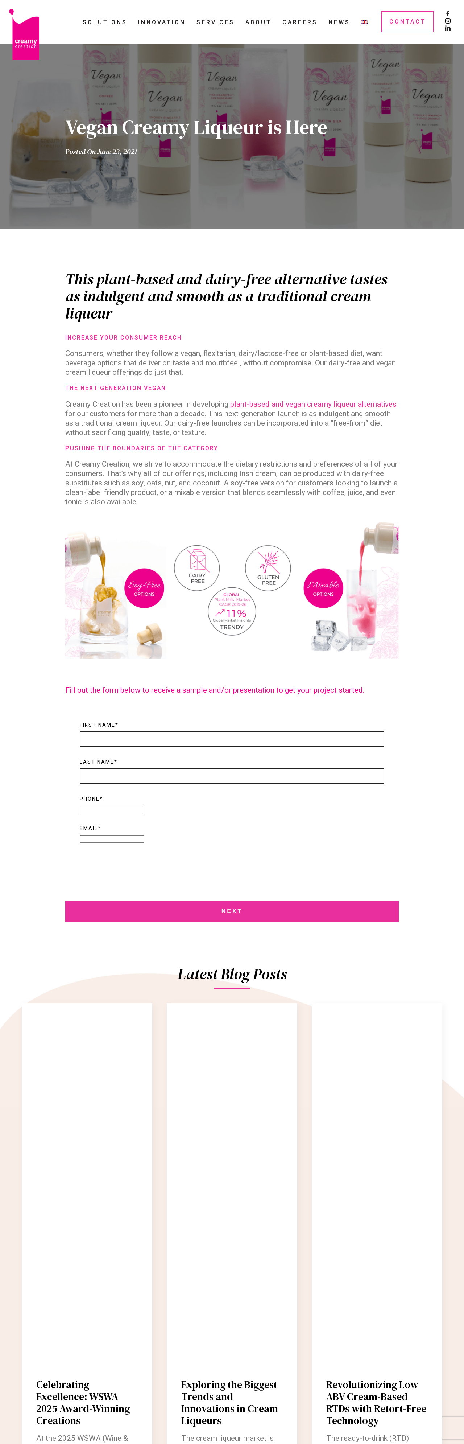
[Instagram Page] (448, 21)
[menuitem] (364, 22)
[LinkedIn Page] (448, 29)
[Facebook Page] (448, 14)
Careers (300, 22)
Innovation (162, 22)
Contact (407, 21)
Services (215, 22)
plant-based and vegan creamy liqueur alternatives (313, 404)
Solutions (105, 22)
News (339, 22)
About (258, 22)
